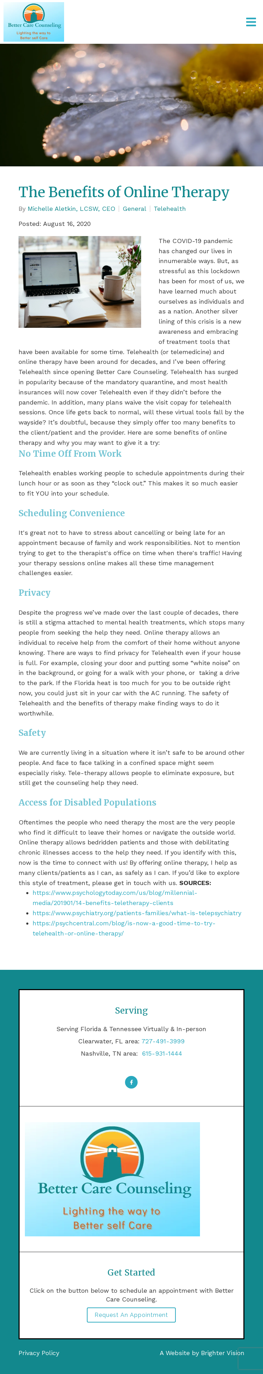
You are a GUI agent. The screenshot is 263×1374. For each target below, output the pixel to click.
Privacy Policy (39, 1352)
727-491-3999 (163, 1041)
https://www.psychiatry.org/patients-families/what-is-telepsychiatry (137, 913)
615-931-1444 (161, 1053)
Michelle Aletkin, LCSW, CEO (71, 209)
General (134, 209)
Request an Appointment (131, 1315)
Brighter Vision (222, 1352)
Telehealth (170, 209)
